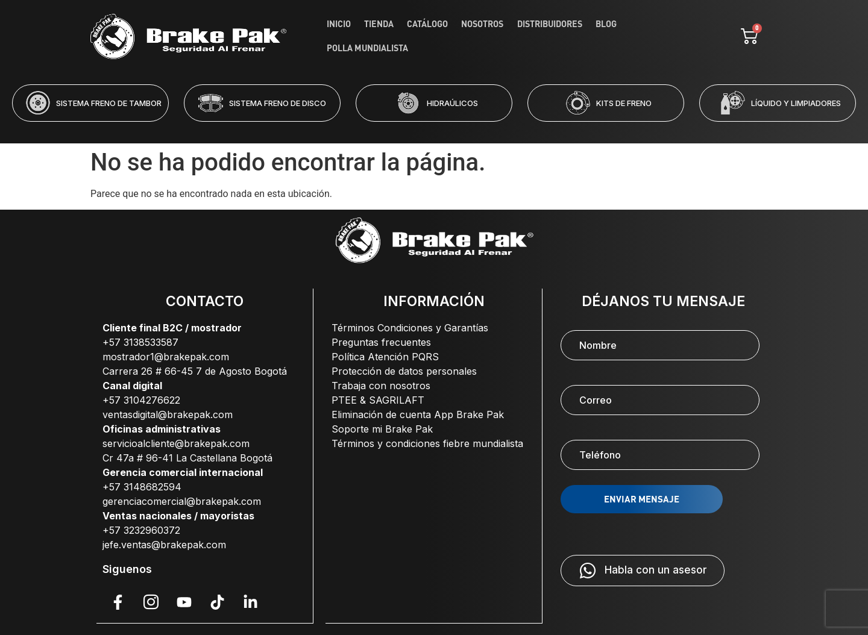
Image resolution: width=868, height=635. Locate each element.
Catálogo (435, 36)
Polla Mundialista (662, 36)
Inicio (354, 36)
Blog (601, 36)
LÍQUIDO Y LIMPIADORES (796, 103)
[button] (385, 129)
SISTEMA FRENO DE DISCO (277, 103)
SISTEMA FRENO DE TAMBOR (109, 103)
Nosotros (486, 36)
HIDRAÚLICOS (452, 103)
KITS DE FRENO (624, 103)
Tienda (390, 36)
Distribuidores (549, 36)
